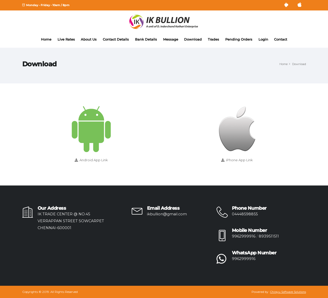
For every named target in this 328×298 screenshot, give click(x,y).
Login (263, 39)
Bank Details (146, 39)
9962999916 (243, 236)
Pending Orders (238, 39)
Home (46, 39)
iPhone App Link (239, 160)
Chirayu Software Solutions (288, 292)
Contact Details (116, 39)
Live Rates (66, 39)
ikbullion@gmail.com (167, 214)
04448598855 (245, 214)
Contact (280, 39)
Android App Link (94, 160)
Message (170, 39)
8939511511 (269, 236)
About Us (89, 39)
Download (193, 39)
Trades (213, 39)
